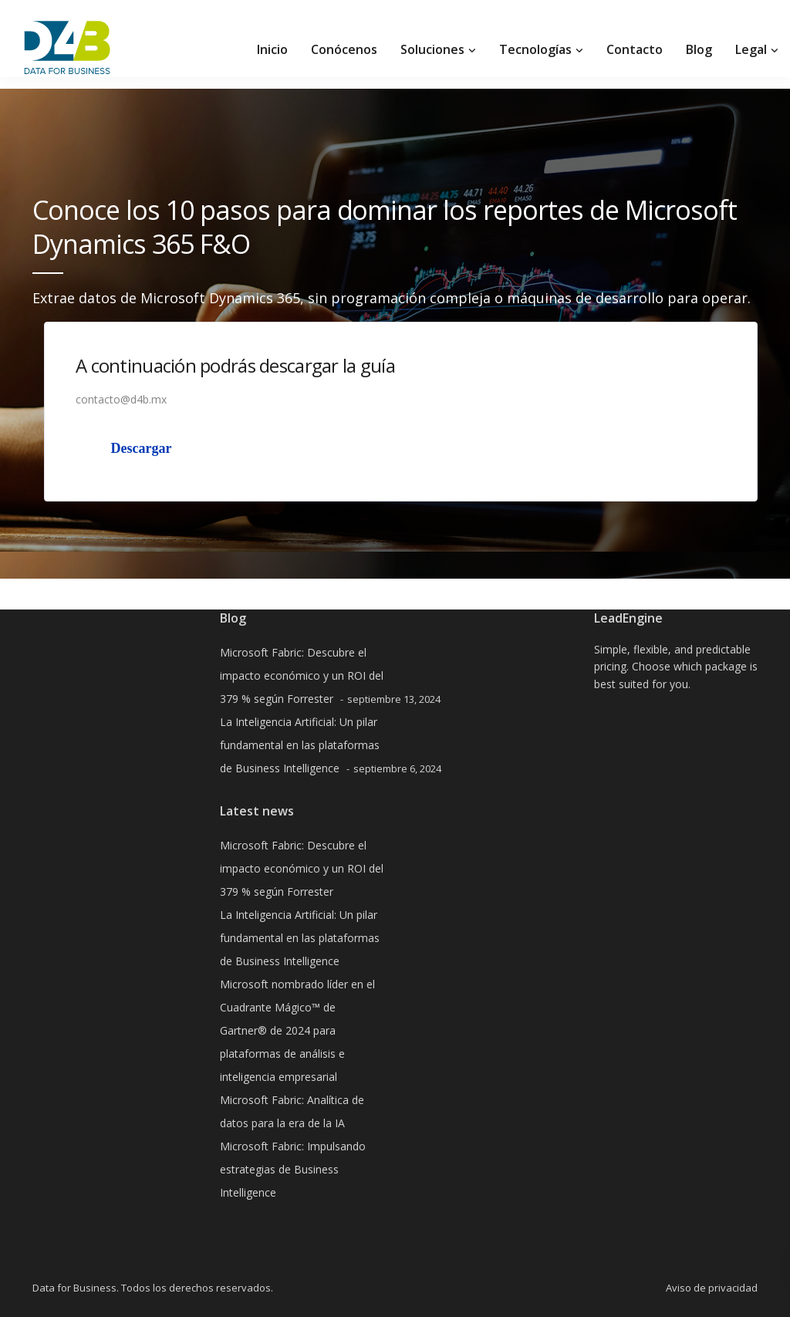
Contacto (634, 49)
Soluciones (432, 49)
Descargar (141, 448)
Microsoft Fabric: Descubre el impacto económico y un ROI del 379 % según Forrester (301, 675)
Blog (699, 49)
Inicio (272, 49)
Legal (751, 49)
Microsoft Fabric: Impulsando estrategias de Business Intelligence (293, 1169)
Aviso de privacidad (712, 1288)
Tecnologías (535, 49)
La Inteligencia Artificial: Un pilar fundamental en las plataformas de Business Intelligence (300, 744)
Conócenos (344, 49)
